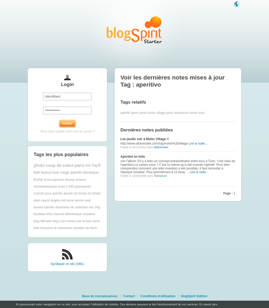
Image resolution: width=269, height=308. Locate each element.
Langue (237, 4)
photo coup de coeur (54, 165)
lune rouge (60, 172)
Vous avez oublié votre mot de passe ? (67, 131)
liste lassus (42, 172)
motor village (156, 113)
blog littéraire (43, 221)
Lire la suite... (197, 143)
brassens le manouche (56, 228)
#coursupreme (54, 180)
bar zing (94, 207)
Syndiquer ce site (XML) (67, 264)
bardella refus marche (49, 214)
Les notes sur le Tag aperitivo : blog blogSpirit (134, 29)
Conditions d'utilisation (158, 296)
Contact (129, 296)
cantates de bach (85, 228)
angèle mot (58, 200)
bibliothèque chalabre (80, 214)
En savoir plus (208, 304)
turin (202, 113)
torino (194, 113)
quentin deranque (84, 172)
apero (135, 113)
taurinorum (181, 113)
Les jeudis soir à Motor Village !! (145, 139)
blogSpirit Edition (194, 296)
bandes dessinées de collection (66, 207)
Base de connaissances (99, 296)
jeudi (143, 113)
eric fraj (91, 165)
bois (36, 228)
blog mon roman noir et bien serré (76, 221)
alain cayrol (42, 200)
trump (38, 180)
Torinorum (160, 175)
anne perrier (75, 200)
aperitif (125, 113)
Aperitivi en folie (133, 156)
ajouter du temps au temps (82, 193)
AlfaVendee (161, 147)
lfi (99, 165)
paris (79, 165)
